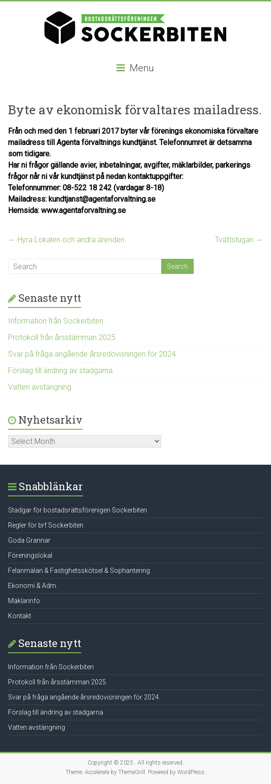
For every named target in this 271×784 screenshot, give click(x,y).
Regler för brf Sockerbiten (45, 525)
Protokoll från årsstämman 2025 (61, 337)
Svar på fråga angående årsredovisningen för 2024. (93, 353)
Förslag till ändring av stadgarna (60, 370)
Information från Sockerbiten (55, 320)
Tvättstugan (239, 239)
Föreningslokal (30, 555)
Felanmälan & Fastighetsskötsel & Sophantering (79, 570)
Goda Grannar (29, 540)
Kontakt (19, 616)
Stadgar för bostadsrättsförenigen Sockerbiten (77, 510)
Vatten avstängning (39, 387)
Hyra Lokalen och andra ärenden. (67, 239)
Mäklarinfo (24, 601)
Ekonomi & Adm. (32, 585)
